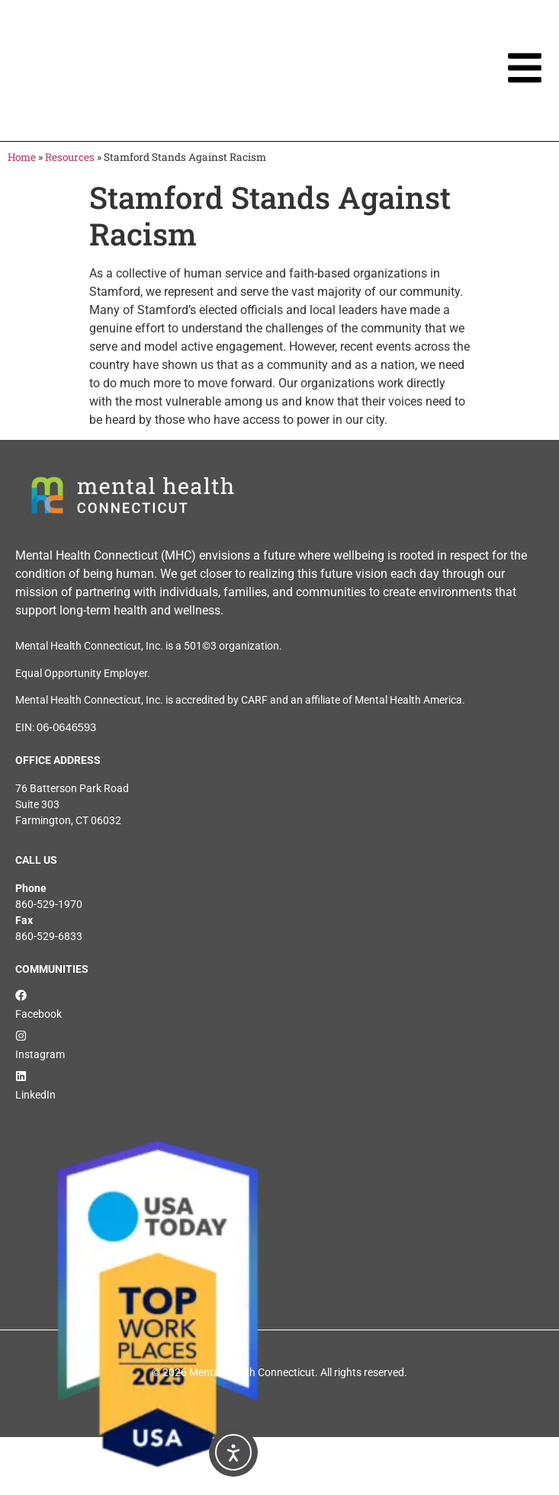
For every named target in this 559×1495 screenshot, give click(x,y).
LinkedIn (35, 1095)
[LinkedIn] (21, 1076)
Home (22, 157)
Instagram (40, 1054)
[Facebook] (21, 995)
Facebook (38, 1014)
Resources (70, 157)
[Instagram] (21, 1035)
